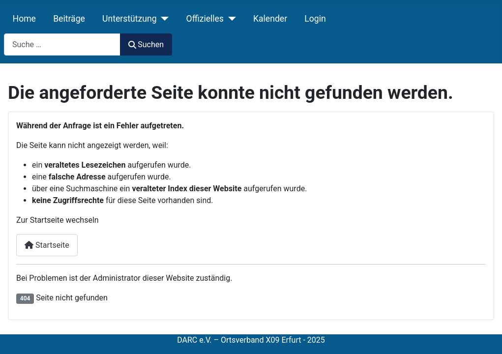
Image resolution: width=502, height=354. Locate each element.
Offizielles (205, 19)
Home (24, 19)
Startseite (47, 245)
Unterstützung (129, 19)
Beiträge (69, 19)
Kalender (270, 19)
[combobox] (62, 44)
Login (314, 19)
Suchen (146, 44)
